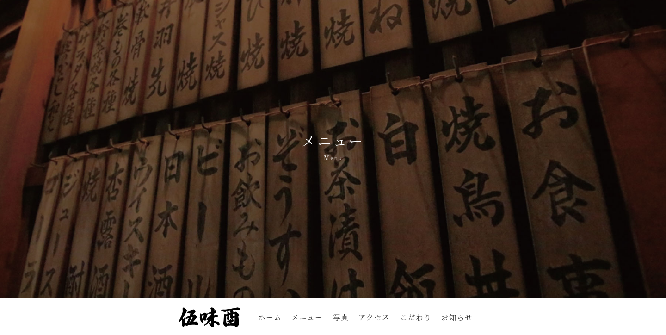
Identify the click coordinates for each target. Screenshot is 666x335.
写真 (341, 317)
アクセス (374, 317)
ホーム (270, 317)
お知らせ (457, 317)
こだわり (416, 317)
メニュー (307, 317)
